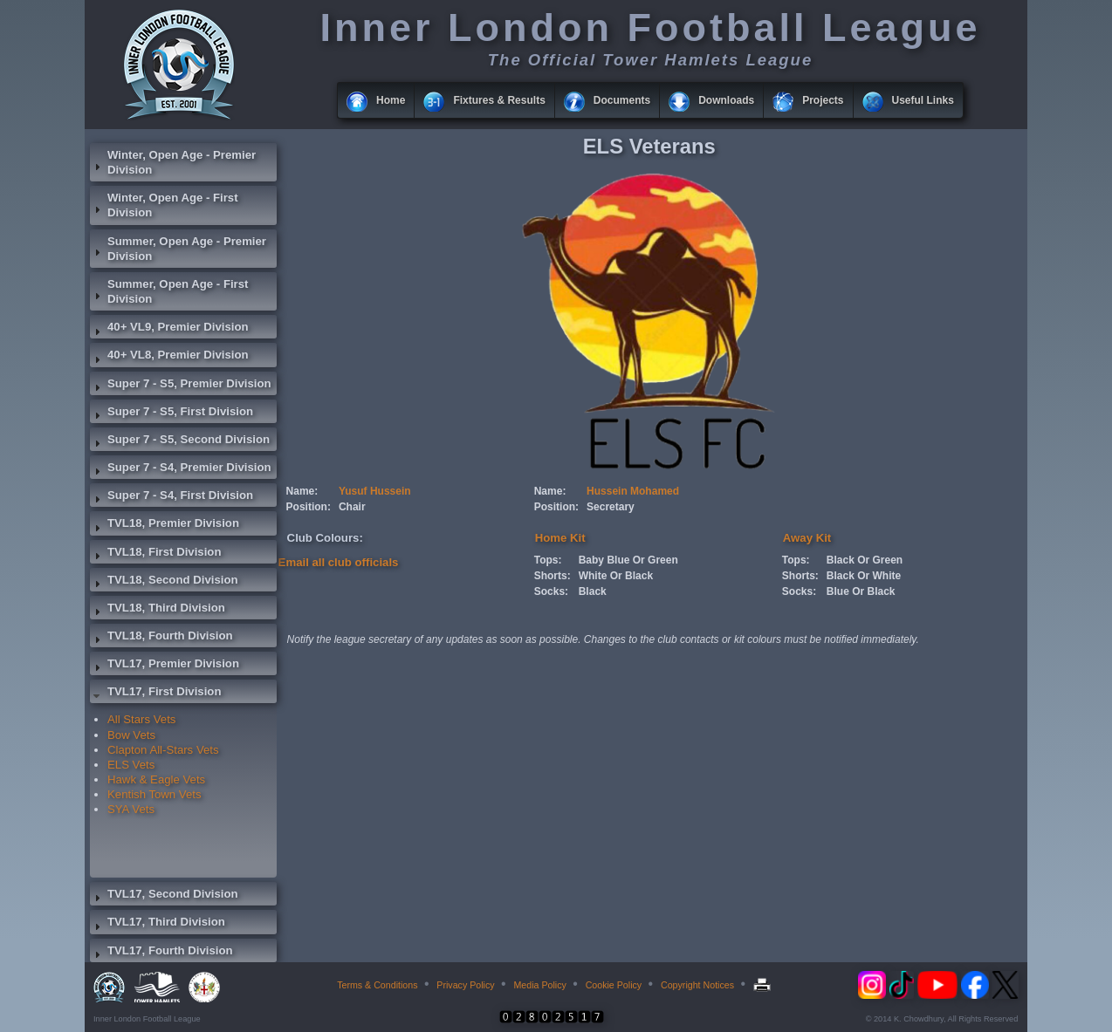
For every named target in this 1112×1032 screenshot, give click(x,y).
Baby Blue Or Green (628, 560)
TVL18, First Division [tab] (155, 554)
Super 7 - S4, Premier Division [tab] (180, 469)
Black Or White (864, 576)
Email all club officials (338, 562)
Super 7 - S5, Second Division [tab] (180, 441)
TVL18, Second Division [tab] (164, 582)
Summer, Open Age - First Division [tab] (169, 291)
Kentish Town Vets (154, 794)
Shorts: (552, 576)
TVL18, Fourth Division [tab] (161, 637)
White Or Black (616, 576)
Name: (302, 491)
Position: (308, 507)
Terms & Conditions (377, 985)
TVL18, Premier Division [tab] (164, 525)
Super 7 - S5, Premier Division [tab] (180, 385)
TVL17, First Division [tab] (155, 693)
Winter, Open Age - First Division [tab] (164, 205)
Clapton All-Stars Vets (163, 749)
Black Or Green (865, 560)
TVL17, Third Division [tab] (157, 924)
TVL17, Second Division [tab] (164, 896)
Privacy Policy (465, 985)
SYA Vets (130, 809)
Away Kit (807, 537)
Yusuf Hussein (375, 491)
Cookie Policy (614, 985)
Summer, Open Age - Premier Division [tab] (178, 249)
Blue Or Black (861, 591)
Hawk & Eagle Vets (156, 779)
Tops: (548, 560)
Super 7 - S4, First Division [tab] (171, 497)
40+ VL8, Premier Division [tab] (169, 357)
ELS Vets (130, 764)
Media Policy (539, 985)
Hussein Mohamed (633, 491)
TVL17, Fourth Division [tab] (161, 952)
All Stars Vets (141, 719)
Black (593, 591)
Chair (352, 507)
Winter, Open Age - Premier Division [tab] (173, 162)
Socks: (551, 591)
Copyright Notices (697, 985)
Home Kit (560, 537)
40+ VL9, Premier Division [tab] (169, 329)
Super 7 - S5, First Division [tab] (171, 413)
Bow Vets (131, 735)
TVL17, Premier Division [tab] (164, 665)
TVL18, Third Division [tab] (157, 610)
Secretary (611, 507)
